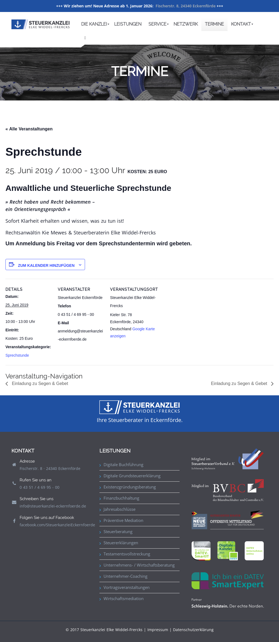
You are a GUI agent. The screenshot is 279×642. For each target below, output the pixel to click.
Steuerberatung (118, 531)
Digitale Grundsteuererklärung (132, 475)
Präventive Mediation (123, 520)
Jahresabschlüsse (119, 509)
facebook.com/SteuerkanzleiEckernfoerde (57, 524)
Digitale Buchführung (123, 464)
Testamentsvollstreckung (127, 554)
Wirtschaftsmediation (124, 598)
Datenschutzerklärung (193, 629)
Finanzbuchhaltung (121, 498)
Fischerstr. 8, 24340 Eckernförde (186, 5)
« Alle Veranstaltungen (29, 129)
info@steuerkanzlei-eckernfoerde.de (53, 506)
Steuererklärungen (121, 542)
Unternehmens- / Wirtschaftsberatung (139, 565)
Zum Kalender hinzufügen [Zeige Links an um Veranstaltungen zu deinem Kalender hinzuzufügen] (46, 265)
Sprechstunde (17, 355)
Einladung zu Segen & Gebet (39, 383)
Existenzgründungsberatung (130, 487)
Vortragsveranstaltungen (127, 587)
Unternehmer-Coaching (125, 576)
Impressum (157, 629)
